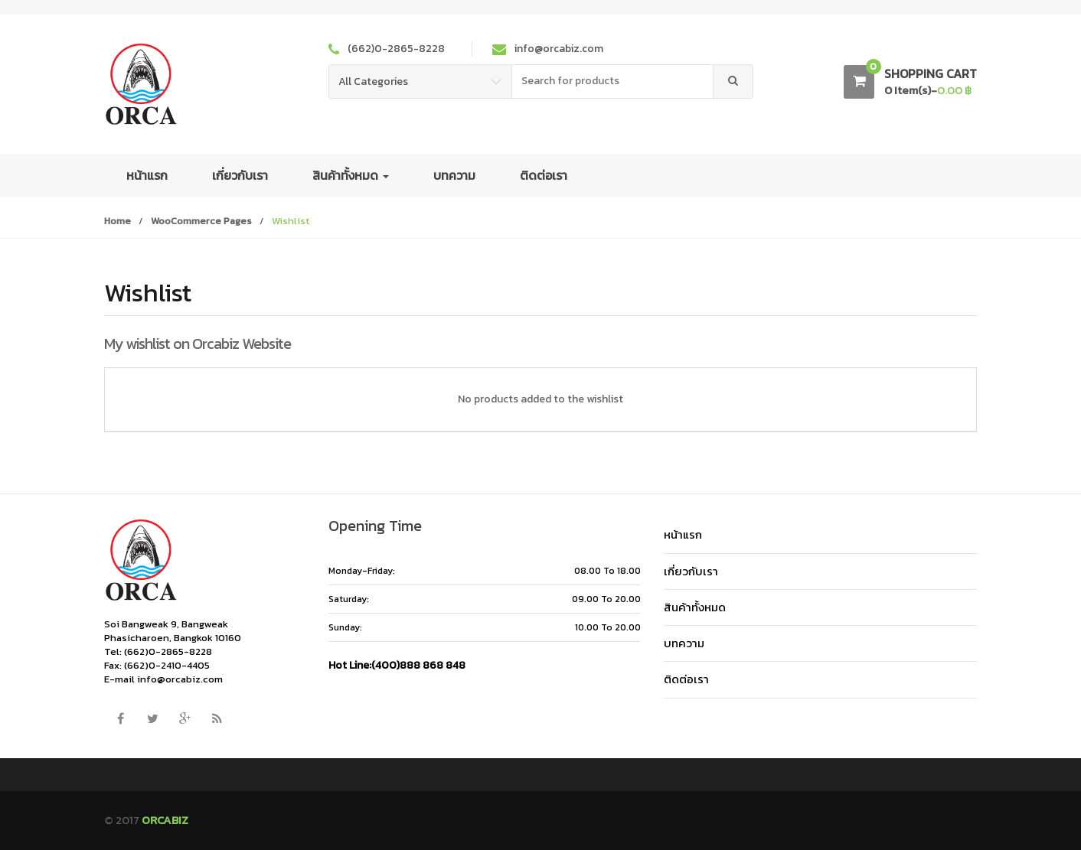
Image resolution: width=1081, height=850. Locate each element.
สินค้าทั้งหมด (350, 175)
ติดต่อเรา (543, 175)
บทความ (454, 175)
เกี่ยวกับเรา (240, 175)
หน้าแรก (147, 175)
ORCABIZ (165, 820)
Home (117, 220)
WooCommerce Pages (201, 220)
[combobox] (613, 81)
